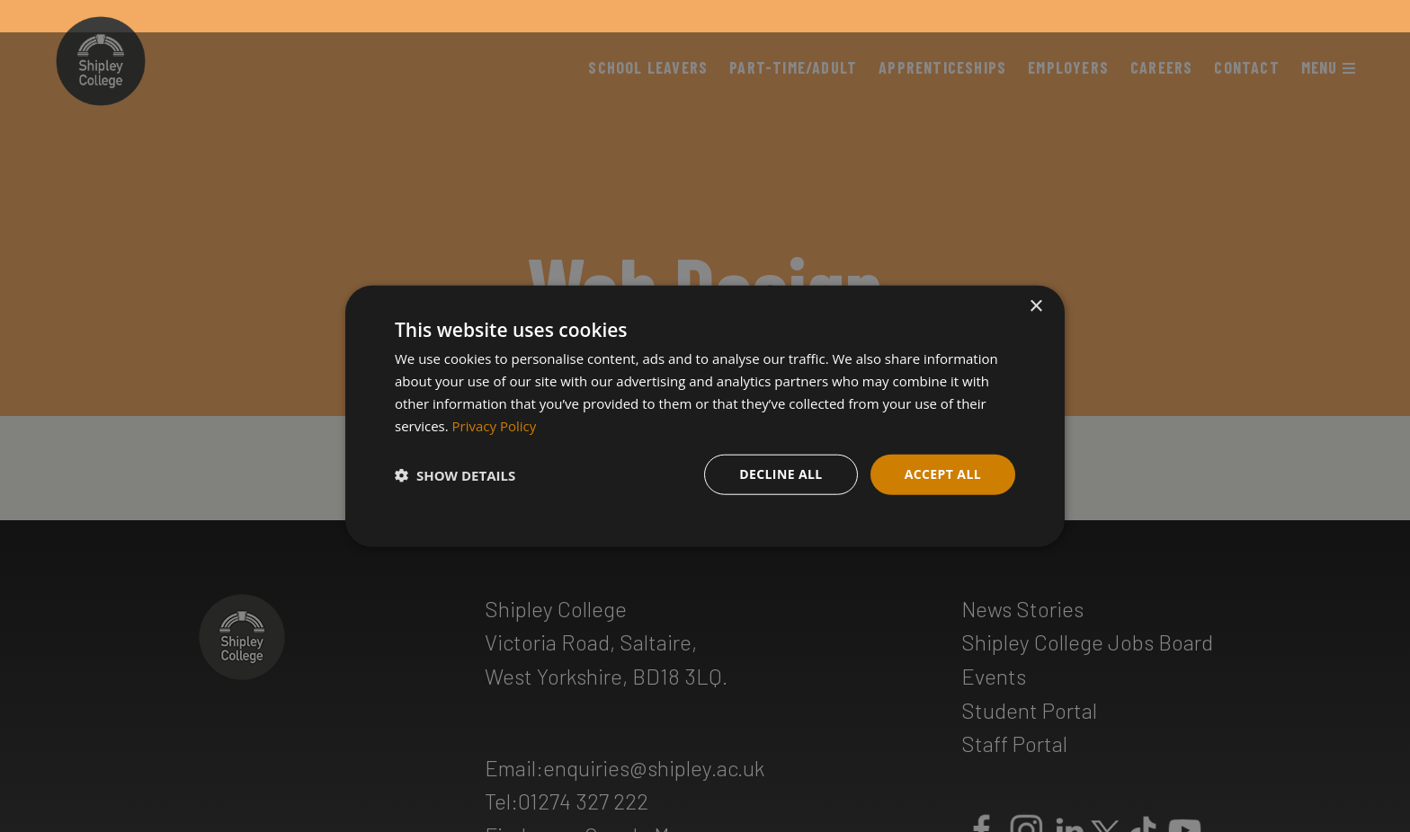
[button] (455, 474)
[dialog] (705, 416)
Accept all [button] (943, 473)
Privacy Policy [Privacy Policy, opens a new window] (494, 425)
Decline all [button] (780, 473)
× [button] (1035, 307)
